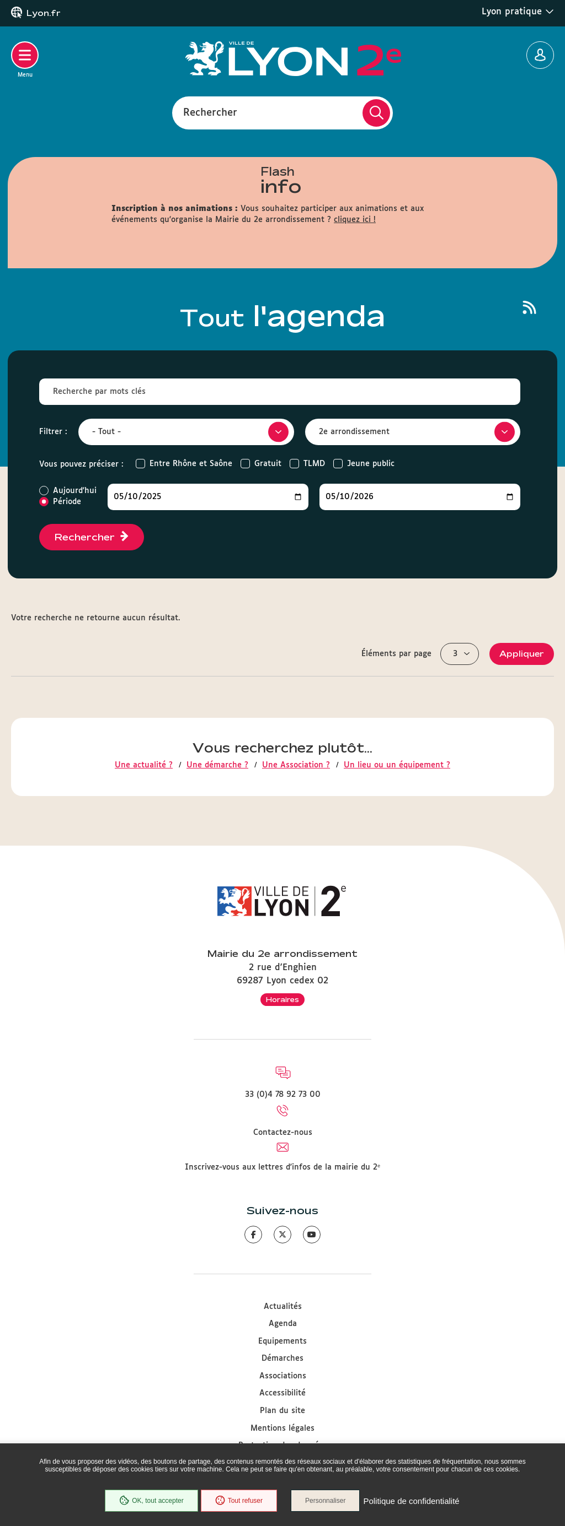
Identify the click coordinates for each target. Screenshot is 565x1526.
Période (67, 502)
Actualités (283, 1307)
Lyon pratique (518, 12)
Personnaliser (325, 1501)
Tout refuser (239, 1501)
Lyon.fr (43, 13)
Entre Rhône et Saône (191, 464)
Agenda (283, 1324)
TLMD (314, 464)
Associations (282, 1376)
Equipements (282, 1341)
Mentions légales (282, 1428)
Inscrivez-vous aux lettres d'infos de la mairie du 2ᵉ (282, 1167)
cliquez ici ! (355, 220)
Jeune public (371, 464)
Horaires (282, 999)
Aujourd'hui (75, 491)
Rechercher (210, 112)
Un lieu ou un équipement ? (397, 765)
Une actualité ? (144, 765)
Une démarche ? (217, 765)
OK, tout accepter (151, 1501)
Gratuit (267, 464)
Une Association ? (296, 765)
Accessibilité (282, 1393)
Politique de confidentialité (411, 1501)
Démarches (282, 1358)
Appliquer (521, 653)
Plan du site (282, 1411)
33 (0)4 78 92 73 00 (283, 1094)
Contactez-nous (282, 1133)
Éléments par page (396, 654)
